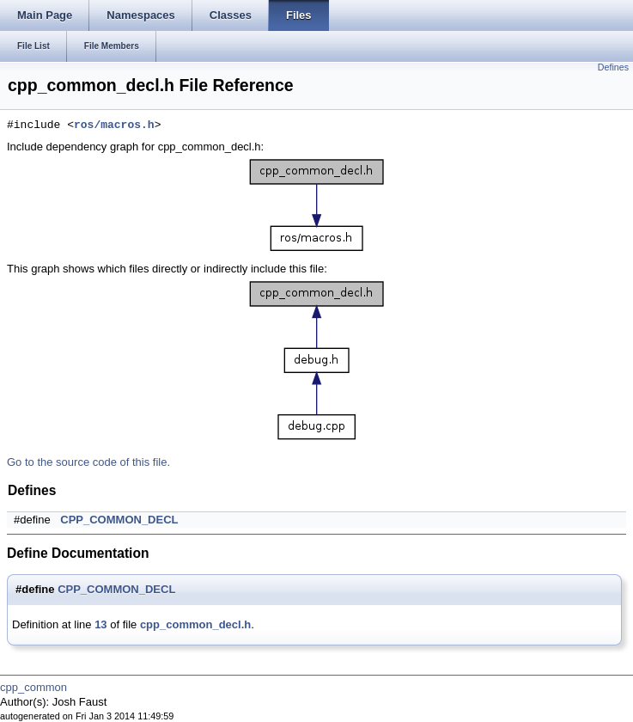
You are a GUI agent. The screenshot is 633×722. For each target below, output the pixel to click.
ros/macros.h (114, 125)
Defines (613, 67)
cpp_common (33, 687)
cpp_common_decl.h (195, 624)
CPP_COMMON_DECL (119, 519)
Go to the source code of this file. (88, 462)
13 (100, 624)
